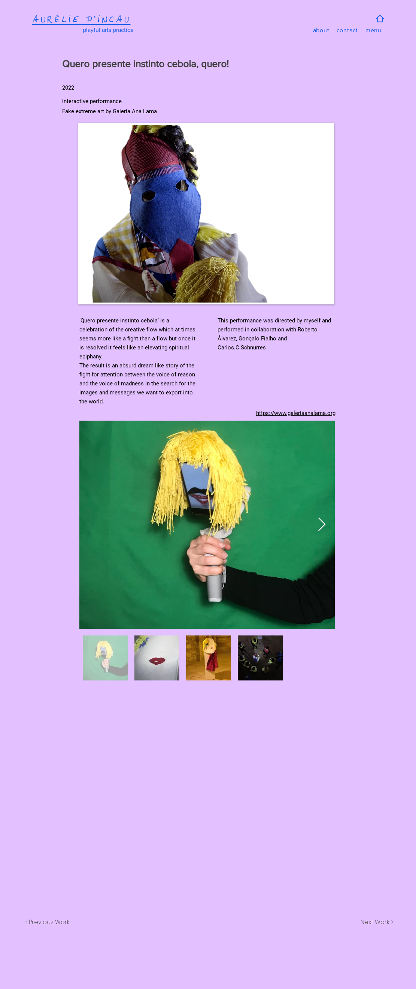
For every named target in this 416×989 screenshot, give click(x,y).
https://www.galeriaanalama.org (295, 413)
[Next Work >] (376, 922)
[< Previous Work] (47, 922)
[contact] (347, 30)
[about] (321, 30)
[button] (373, 30)
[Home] (380, 18)
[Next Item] (322, 524)
